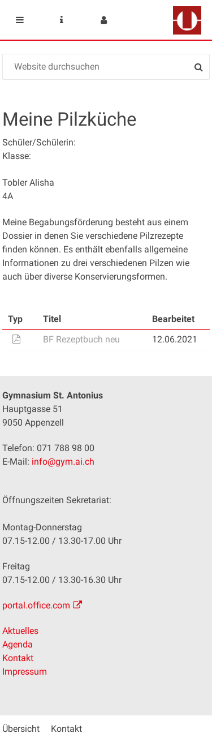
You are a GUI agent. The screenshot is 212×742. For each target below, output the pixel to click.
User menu (103, 20)
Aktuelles (20, 630)
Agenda (17, 644)
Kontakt (17, 658)
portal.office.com (36, 605)
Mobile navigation (20, 20)
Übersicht (21, 728)
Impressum (24, 671)
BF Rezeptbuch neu (81, 339)
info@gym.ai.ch (63, 461)
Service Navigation (61, 20)
